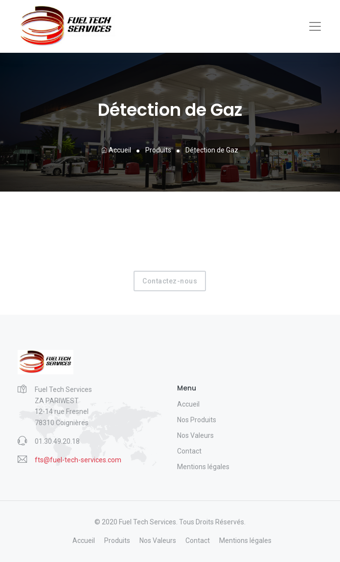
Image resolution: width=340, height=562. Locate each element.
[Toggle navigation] (315, 26)
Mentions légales (203, 467)
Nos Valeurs (195, 435)
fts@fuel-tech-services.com (78, 460)
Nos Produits (196, 420)
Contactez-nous (169, 281)
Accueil (116, 150)
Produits (158, 150)
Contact (189, 451)
